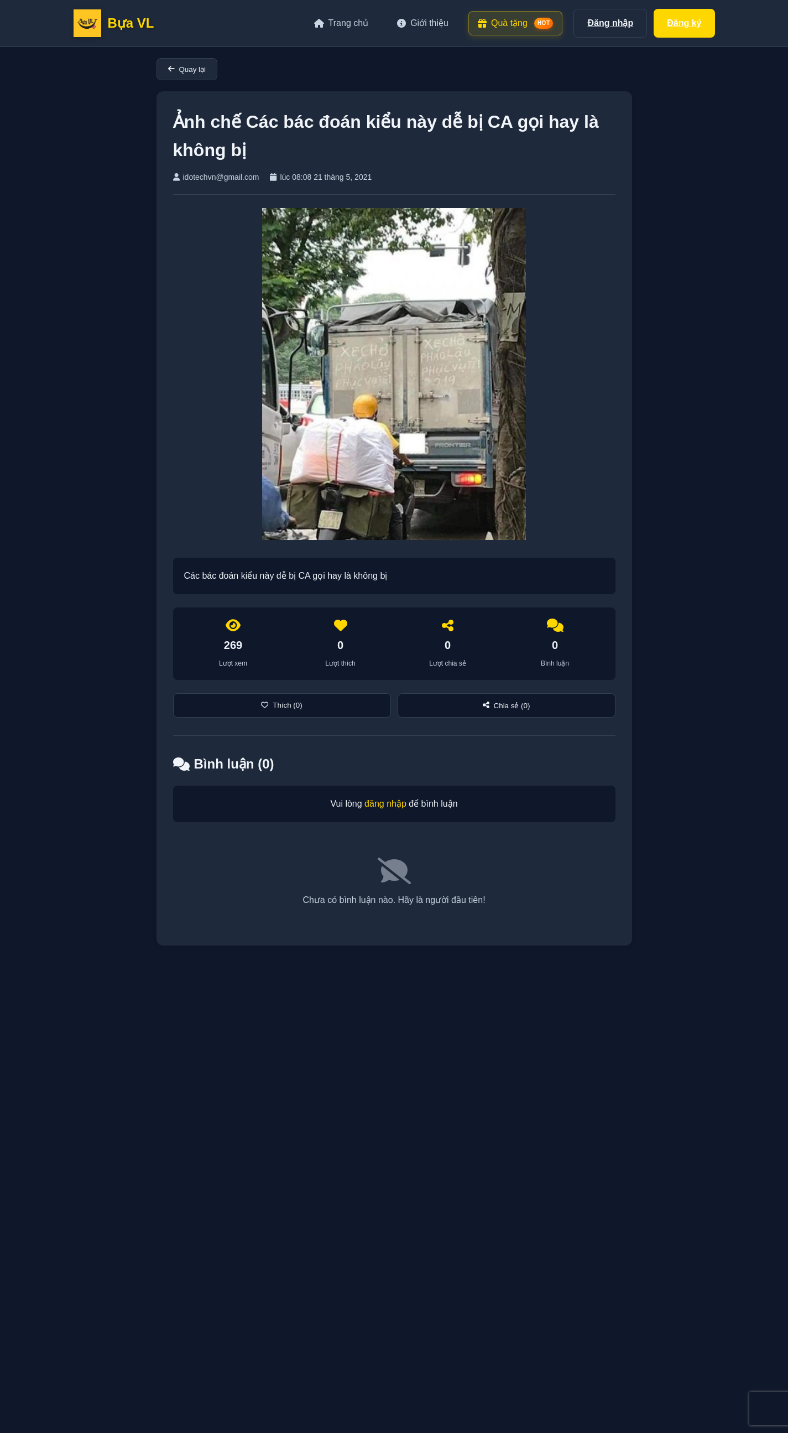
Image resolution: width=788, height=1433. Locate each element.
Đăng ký (684, 23)
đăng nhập (385, 803)
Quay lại (187, 69)
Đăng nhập (610, 23)
